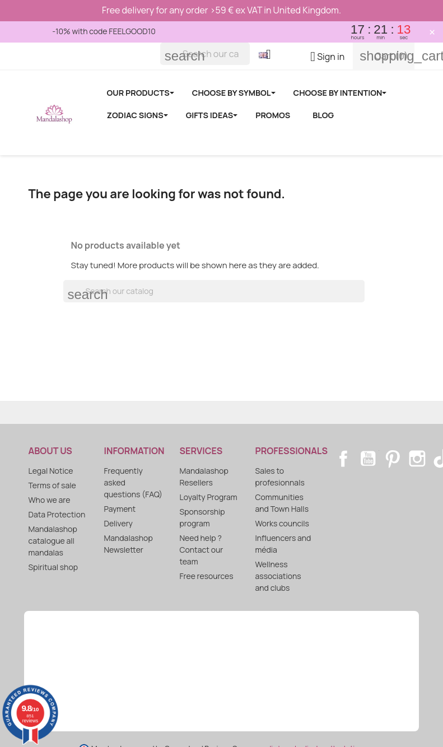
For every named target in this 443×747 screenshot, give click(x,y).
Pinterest (392, 458)
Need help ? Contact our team (201, 550)
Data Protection (57, 514)
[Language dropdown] (269, 55)
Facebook (343, 458)
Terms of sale (52, 485)
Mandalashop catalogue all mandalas (53, 541)
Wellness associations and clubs (278, 576)
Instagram (417, 458)
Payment (120, 508)
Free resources (207, 576)
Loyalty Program (208, 497)
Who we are (50, 499)
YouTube (368, 458)
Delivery (118, 523)
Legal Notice (51, 470)
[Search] (205, 54)
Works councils (282, 523)
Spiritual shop (53, 567)
